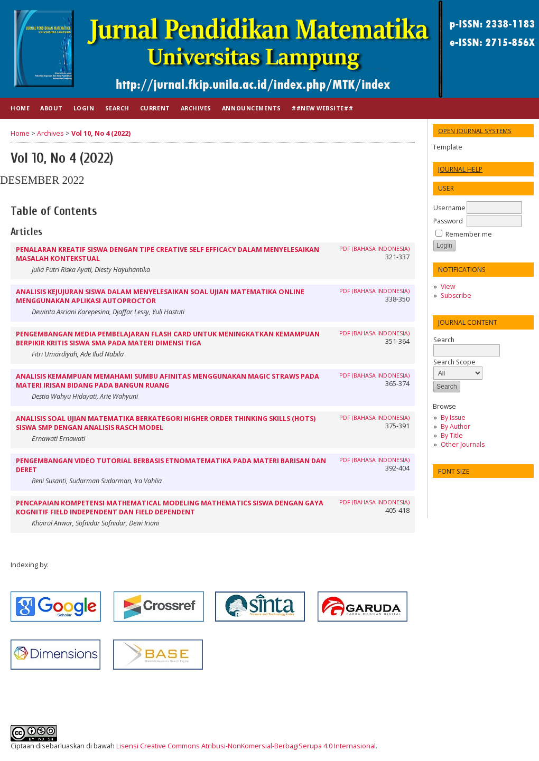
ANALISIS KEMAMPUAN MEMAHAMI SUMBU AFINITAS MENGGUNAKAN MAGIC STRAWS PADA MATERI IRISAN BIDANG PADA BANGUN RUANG (167, 381)
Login (84, 108)
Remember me (468, 234)
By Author (455, 426)
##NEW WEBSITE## (322, 108)
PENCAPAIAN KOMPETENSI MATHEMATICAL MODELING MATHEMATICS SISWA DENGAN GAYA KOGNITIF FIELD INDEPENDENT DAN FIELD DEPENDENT (169, 507)
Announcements (251, 108)
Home (20, 108)
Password (448, 221)
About (51, 108)
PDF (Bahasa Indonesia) (374, 333)
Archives (196, 108)
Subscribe (456, 295)
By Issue (453, 417)
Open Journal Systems (475, 131)
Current (155, 108)
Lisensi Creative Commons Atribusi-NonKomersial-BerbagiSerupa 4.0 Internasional (246, 745)
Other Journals (463, 444)
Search (466, 345)
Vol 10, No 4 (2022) (101, 133)
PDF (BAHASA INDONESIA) (374, 248)
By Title (452, 435)
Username (449, 207)
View (448, 286)
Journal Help (460, 169)
